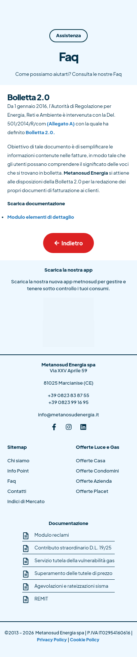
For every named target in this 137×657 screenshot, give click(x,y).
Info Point (18, 471)
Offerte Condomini (97, 471)
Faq (11, 481)
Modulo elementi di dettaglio (40, 217)
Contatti (16, 491)
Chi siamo (18, 460)
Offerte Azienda (94, 481)
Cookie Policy (85, 639)
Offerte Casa (91, 460)
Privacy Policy (52, 639)
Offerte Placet (92, 491)
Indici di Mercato (26, 501)
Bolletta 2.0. (40, 132)
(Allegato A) (61, 124)
